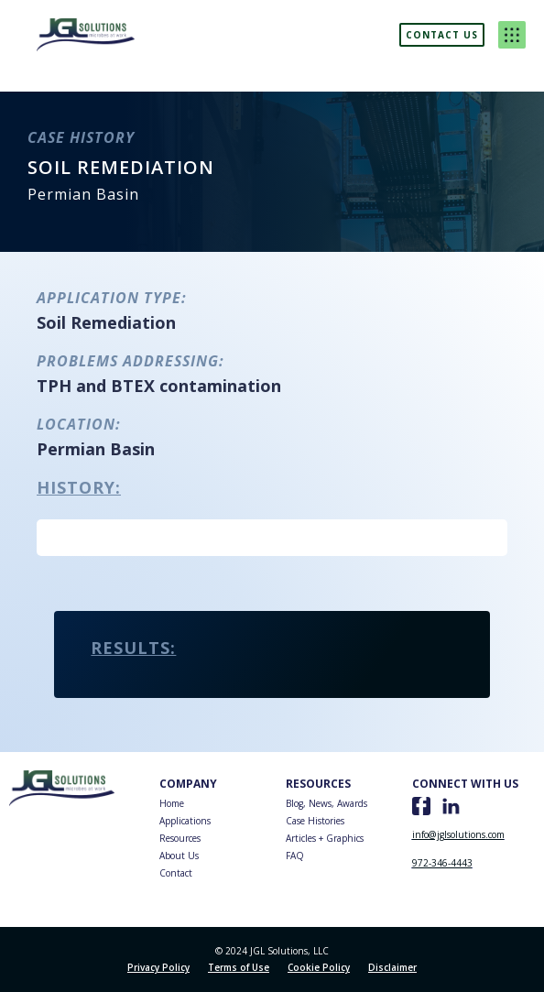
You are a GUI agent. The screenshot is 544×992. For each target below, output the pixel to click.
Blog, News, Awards (326, 803)
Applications (185, 820)
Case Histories (315, 820)
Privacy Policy (158, 967)
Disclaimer (392, 967)
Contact (175, 873)
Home (171, 803)
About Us (179, 855)
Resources (180, 838)
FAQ (295, 855)
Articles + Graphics (325, 838)
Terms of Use (238, 967)
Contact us (442, 34)
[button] (512, 35)
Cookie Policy (319, 967)
